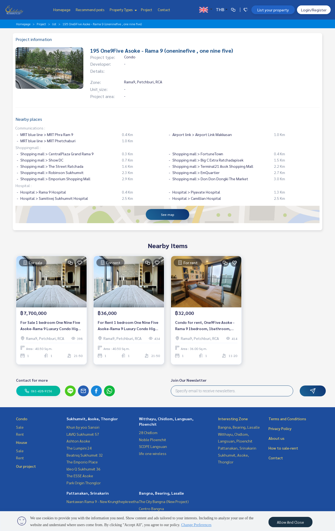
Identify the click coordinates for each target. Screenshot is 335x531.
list (54, 24)
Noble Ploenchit (152, 439)
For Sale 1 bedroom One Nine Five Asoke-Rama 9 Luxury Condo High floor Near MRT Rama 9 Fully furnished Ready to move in (50, 327)
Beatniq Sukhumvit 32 (85, 455)
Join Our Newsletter (189, 380)
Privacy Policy (280, 428)
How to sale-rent (283, 447)
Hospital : (23, 185)
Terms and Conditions (287, 418)
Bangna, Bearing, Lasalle (161, 493)
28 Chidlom (148, 432)
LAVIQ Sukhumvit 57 (83, 434)
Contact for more (32, 380)
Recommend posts (90, 9)
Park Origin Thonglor (84, 482)
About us (276, 438)
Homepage (61, 9)
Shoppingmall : (27, 147)
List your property (273, 9)
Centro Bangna (151, 508)
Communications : (30, 127)
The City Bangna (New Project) (164, 501)
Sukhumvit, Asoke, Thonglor (92, 418)
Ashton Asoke (78, 440)
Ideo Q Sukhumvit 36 (83, 468)
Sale (20, 427)
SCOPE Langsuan (153, 446)
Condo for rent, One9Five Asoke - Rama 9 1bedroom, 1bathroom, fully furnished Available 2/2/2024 (205, 327)
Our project (26, 466)
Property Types (122, 9)
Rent (20, 434)
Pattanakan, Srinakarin (88, 493)
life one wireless (152, 453)
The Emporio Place (82, 461)
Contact (164, 9)
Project (146, 9)
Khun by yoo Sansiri (83, 427)
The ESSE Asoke (80, 475)
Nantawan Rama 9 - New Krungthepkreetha (103, 501)
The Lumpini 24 (79, 447)
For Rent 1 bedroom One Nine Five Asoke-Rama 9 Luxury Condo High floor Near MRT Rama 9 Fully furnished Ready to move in (128, 327)
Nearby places (28, 119)
